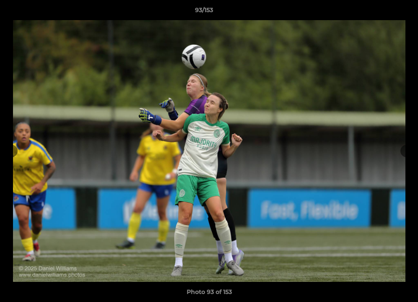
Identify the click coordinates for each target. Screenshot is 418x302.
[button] (383, 12)
